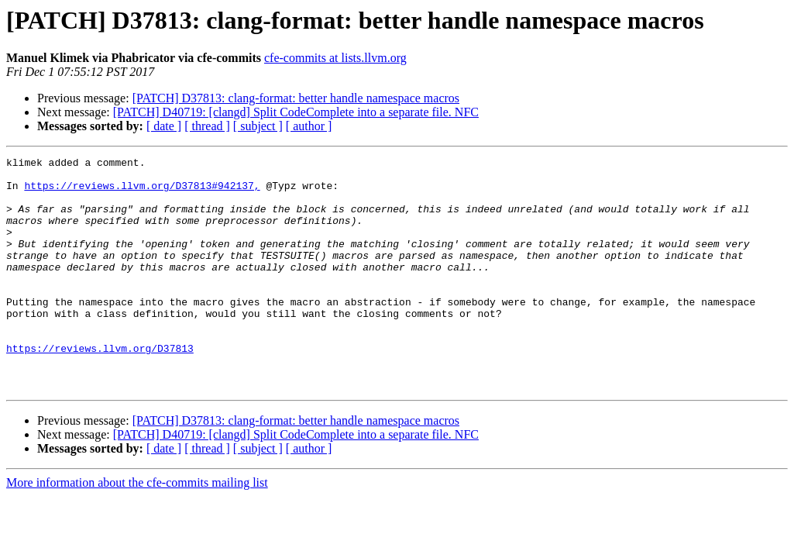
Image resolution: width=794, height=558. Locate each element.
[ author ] (309, 126)
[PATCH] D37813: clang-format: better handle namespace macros (295, 98)
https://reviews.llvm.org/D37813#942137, (142, 192)
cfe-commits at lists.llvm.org (335, 57)
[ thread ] (207, 126)
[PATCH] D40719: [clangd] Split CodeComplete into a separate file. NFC (296, 112)
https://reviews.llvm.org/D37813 (100, 387)
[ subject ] (258, 126)
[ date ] (163, 126)
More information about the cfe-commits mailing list (137, 529)
